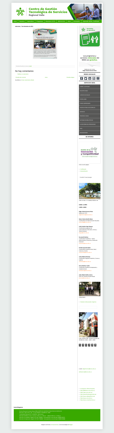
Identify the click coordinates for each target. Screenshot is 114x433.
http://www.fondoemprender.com (88, 394)
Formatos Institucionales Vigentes (88, 302)
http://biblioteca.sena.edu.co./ (87, 390)
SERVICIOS (61, 21)
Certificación (83, 169)
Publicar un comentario (22, 74)
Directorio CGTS (50, 21)
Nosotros (22, 21)
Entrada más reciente (21, 77)
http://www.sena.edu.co (86, 398)
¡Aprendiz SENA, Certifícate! (91, 21)
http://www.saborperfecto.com (87, 396)
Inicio (15, 21)
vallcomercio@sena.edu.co (85, 372)
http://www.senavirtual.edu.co (87, 400)
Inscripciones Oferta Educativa (87, 388)
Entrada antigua (70, 77)
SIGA (69, 21)
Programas (39, 21)
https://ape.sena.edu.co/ (86, 392)
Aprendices (30, 21)
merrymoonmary (55, 424)
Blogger (71, 424)
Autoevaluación (84, 171)
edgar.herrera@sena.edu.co (89, 368)
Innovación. (76, 21)
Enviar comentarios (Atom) (28, 80)
